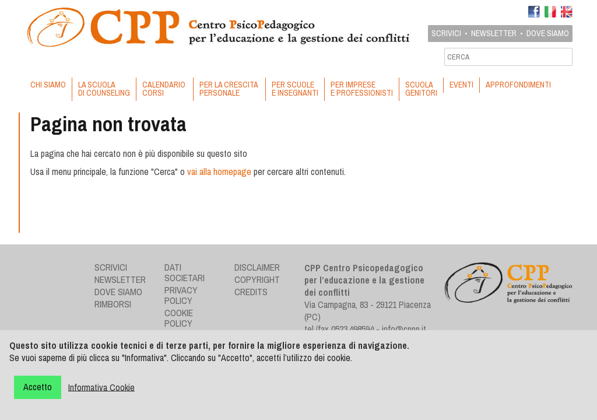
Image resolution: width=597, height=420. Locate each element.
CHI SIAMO (48, 84)
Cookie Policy (178, 318)
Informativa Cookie (101, 386)
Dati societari (184, 272)
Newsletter (494, 33)
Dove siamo (547, 33)
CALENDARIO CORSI (164, 88)
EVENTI (461, 84)
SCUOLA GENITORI (421, 88)
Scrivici (446, 33)
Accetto (37, 386)
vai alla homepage (219, 171)
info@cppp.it (404, 329)
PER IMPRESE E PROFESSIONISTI (362, 88)
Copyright (257, 279)
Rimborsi (112, 304)
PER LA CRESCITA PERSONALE (229, 88)
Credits (251, 291)
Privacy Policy (181, 295)
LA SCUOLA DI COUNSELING (104, 88)
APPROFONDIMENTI (518, 84)
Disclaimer (257, 267)
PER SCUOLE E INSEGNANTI (295, 88)
